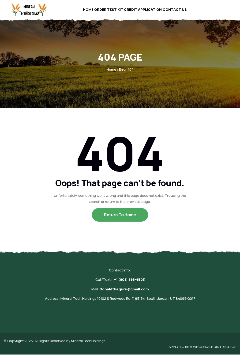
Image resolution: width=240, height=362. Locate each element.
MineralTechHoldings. (88, 348)
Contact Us (178, 13)
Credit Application (144, 13)
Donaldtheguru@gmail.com (124, 296)
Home (85, 13)
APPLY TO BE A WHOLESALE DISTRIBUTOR (202, 354)
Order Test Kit (108, 13)
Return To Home (120, 222)
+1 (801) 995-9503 (129, 287)
